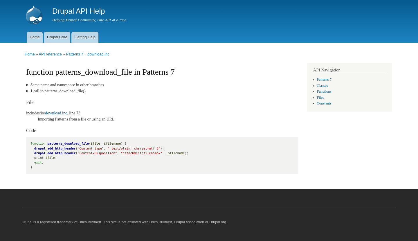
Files (320, 98)
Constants (324, 103)
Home (35, 37)
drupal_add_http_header (55, 148)
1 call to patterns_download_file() (58, 91)
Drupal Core (57, 37)
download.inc (98, 54)
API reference (50, 54)
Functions (324, 91)
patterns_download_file (68, 143)
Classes (322, 86)
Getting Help (85, 37)
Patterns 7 (74, 54)
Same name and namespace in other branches (67, 85)
